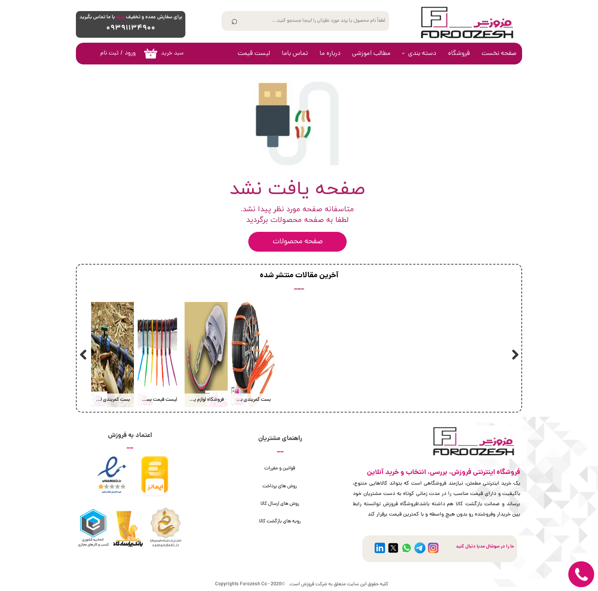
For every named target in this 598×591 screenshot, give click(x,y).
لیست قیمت (254, 54)
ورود (130, 53)
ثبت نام (109, 53)
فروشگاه (459, 54)
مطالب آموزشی (371, 54)
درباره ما (330, 54)
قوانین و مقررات (279, 468)
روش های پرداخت (279, 486)
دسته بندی (422, 54)
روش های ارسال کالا (279, 503)
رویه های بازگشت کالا (280, 521)
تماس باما (295, 54)
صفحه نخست (499, 54)
